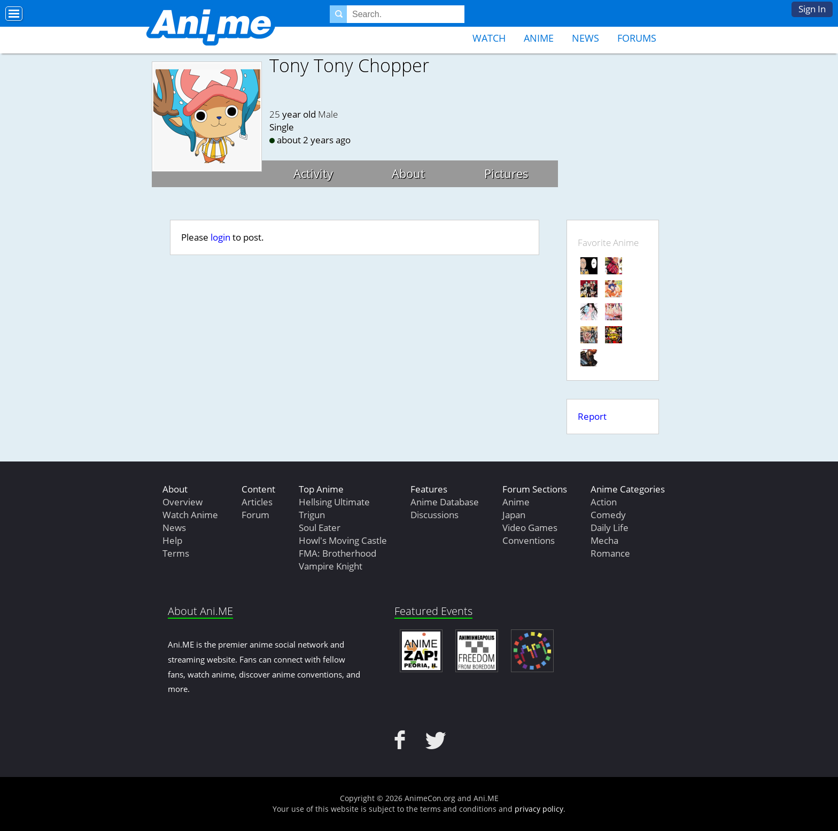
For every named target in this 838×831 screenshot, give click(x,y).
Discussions (434, 515)
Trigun (312, 515)
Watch (489, 38)
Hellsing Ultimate (334, 502)
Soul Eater (319, 527)
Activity (313, 173)
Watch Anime (190, 515)
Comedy (608, 515)
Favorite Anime (608, 242)
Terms (175, 553)
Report (592, 416)
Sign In (812, 9)
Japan (513, 515)
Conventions (528, 540)
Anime (539, 38)
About (408, 173)
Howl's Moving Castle (343, 540)
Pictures (506, 173)
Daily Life (610, 527)
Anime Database (444, 502)
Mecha (604, 540)
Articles (257, 502)
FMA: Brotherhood (337, 553)
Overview (182, 502)
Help (172, 540)
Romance (610, 553)
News (585, 38)
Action (604, 502)
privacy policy (539, 809)
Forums (636, 38)
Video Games (529, 527)
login (220, 237)
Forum (255, 515)
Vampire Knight (330, 566)
